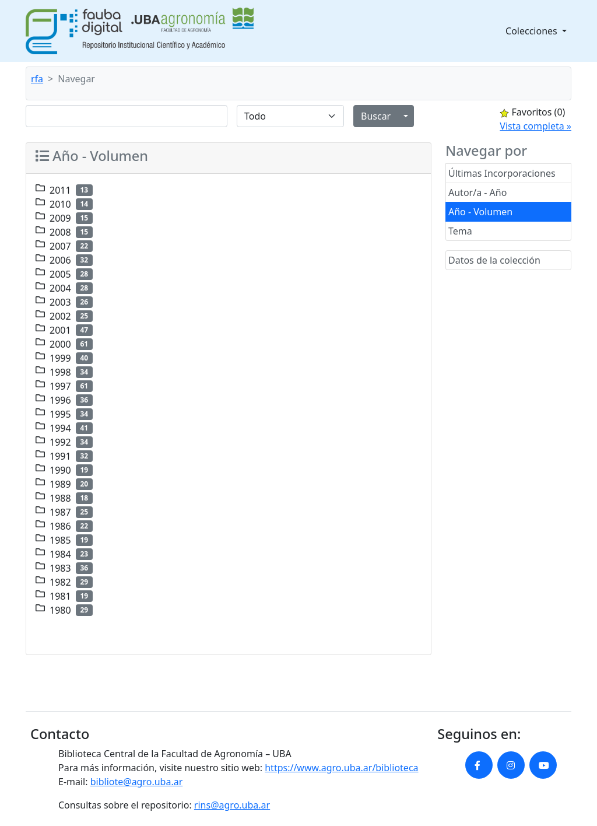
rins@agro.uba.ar (232, 805)
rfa (37, 78)
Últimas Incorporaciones (502, 173)
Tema (460, 231)
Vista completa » (535, 126)
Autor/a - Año (477, 192)
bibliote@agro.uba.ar (136, 781)
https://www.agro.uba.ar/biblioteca (341, 767)
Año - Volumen (480, 211)
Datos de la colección (494, 260)
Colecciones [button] (532, 30)
